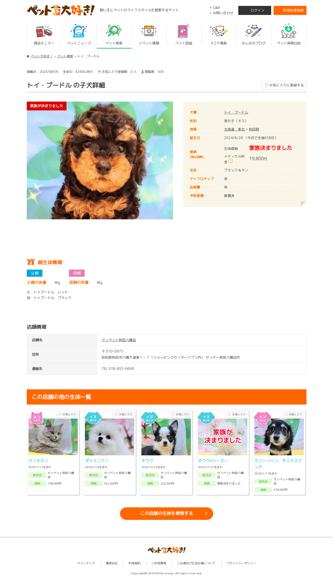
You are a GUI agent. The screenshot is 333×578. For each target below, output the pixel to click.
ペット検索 (65, 56)
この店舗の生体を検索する (166, 513)
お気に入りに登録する (286, 85)
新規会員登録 (293, 10)
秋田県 (254, 129)
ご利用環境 (158, 563)
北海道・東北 (234, 129)
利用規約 (134, 563)
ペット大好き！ (42, 56)
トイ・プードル (236, 112)
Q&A (216, 7)
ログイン (257, 10)
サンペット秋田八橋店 (119, 340)
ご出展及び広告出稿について (196, 563)
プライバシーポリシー (241, 563)
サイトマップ (86, 563)
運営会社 (112, 563)
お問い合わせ (223, 13)
